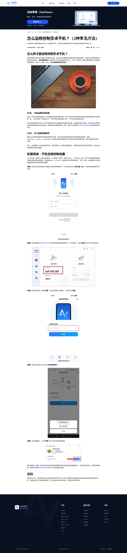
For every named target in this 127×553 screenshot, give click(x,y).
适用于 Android (65, 525)
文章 (39, 32)
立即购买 (63, 528)
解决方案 (51, 3)
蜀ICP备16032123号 (64, 549)
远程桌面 (86, 510)
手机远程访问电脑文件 (46, 468)
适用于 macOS (64, 519)
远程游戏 (58, 160)
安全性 (106, 522)
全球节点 (61, 3)
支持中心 (106, 510)
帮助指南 (106, 513)
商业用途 (63, 513)
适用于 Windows (65, 516)
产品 (42, 3)
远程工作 (86, 519)
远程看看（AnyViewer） (32, 32)
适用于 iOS (63, 522)
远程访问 (86, 513)
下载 (113, 3)
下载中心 (46, 243)
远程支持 (86, 516)
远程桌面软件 (85, 125)
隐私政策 (103, 549)
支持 (74, 3)
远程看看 (30, 158)
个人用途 (63, 510)
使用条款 (110, 549)
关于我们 (106, 519)
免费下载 (37, 22)
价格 (69, 3)
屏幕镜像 (86, 525)
